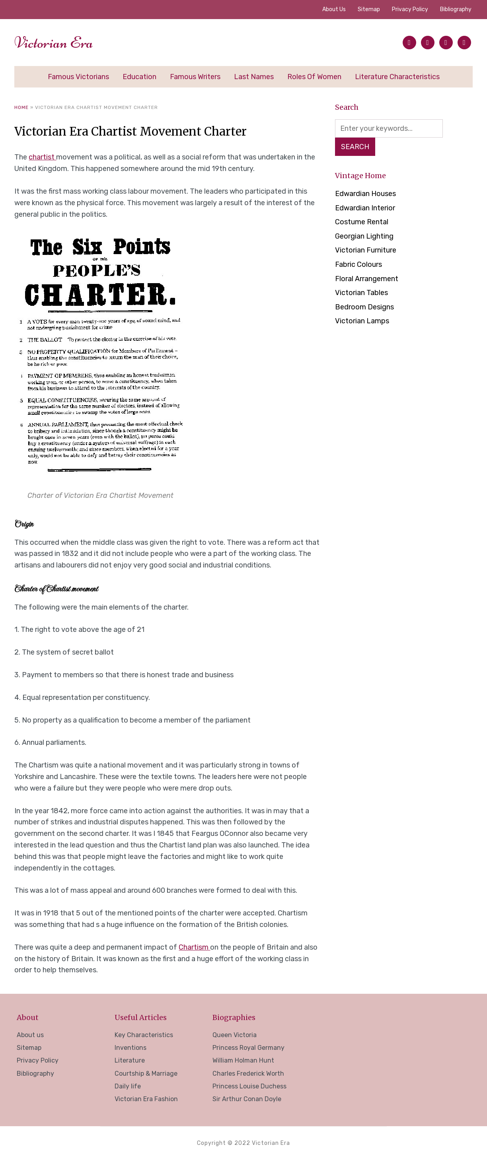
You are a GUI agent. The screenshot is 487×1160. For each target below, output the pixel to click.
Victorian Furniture (365, 250)
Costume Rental (361, 222)
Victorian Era (53, 42)
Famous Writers (195, 76)
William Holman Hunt (243, 1060)
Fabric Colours (358, 264)
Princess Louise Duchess (249, 1086)
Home (21, 107)
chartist (42, 157)
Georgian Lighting (364, 236)
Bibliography (455, 9)
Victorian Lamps (362, 321)
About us (334, 9)
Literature (130, 1060)
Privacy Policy (410, 9)
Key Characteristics (144, 1035)
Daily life (128, 1086)
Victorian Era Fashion (146, 1099)
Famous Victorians (78, 76)
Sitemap (369, 9)
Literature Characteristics (397, 76)
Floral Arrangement (366, 278)
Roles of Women (314, 76)
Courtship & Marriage (146, 1073)
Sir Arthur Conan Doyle (246, 1099)
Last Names (254, 76)
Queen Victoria (234, 1035)
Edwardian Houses (365, 193)
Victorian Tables (361, 292)
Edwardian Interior (365, 208)
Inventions (130, 1047)
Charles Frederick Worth (248, 1073)
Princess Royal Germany (248, 1047)
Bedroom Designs (364, 307)
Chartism (194, 947)
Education (139, 76)
